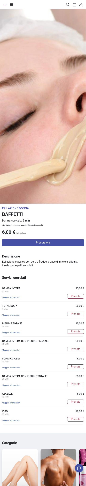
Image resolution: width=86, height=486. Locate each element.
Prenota (75, 296)
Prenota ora (43, 242)
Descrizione (11, 256)
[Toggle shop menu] (11, 4)
